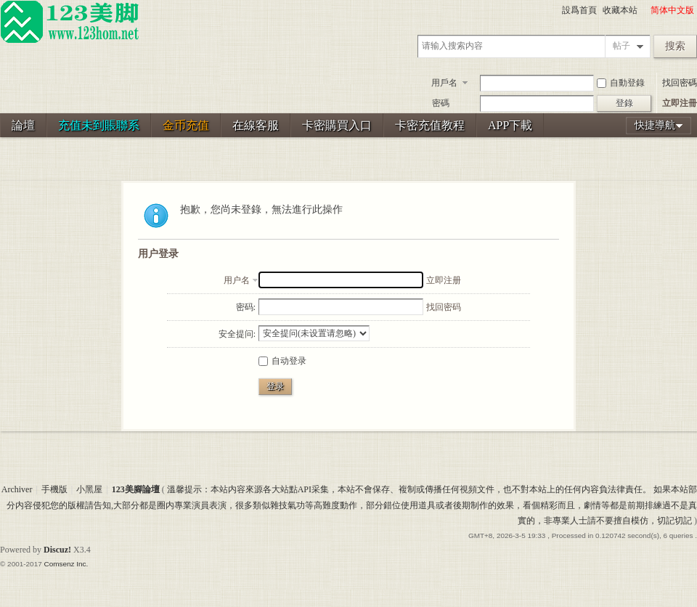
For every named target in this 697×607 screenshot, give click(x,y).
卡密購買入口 (337, 125)
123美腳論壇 (136, 489)
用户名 (237, 280)
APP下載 (510, 125)
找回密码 (443, 307)
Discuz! (57, 550)
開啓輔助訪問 (644, 10)
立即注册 (443, 280)
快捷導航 (655, 125)
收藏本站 (620, 10)
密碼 (440, 103)
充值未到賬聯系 (98, 125)
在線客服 (255, 125)
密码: (246, 307)
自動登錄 (621, 83)
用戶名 (444, 83)
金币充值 (186, 125)
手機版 (54, 489)
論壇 (23, 125)
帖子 (621, 46)
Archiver (17, 489)
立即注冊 (679, 103)
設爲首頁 (579, 10)
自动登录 (282, 361)
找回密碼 (679, 83)
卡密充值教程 (430, 125)
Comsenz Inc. (66, 564)
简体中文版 (672, 10)
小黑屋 (89, 489)
